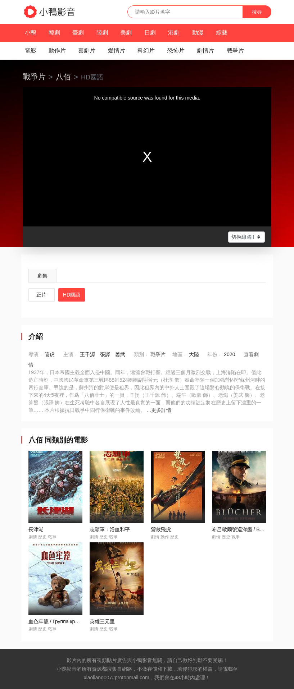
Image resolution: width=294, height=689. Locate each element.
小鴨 (30, 32)
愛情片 (116, 50)
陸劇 (102, 32)
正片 (41, 295)
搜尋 (257, 12)
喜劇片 (86, 50)
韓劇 (54, 32)
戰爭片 (235, 50)
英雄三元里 (102, 621)
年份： (214, 354)
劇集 (42, 276)
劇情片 (205, 50)
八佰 (63, 77)
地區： (179, 354)
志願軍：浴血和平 (110, 529)
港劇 (174, 32)
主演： (70, 354)
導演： (36, 354)
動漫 (198, 32)
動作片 (57, 50)
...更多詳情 (159, 410)
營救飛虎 (161, 529)
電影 (30, 50)
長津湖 (36, 529)
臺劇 (78, 32)
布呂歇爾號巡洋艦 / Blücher (242, 529)
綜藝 (221, 32)
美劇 (126, 32)
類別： (141, 354)
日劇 (150, 32)
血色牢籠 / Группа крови (55, 621)
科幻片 (146, 50)
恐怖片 (176, 50)
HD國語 (71, 295)
